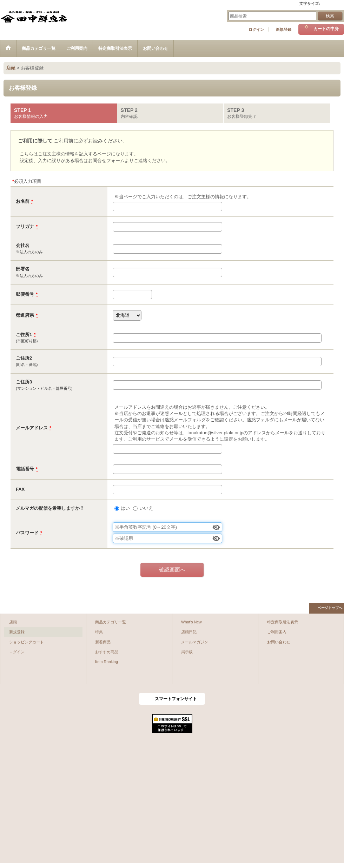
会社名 (22, 245)
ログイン (256, 29)
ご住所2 (24, 358)
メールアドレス (32, 427)
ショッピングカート (26, 642)
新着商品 (103, 642)
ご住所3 (24, 381)
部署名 (22, 269)
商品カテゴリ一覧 (110, 622)
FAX (20, 489)
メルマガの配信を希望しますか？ (50, 508)
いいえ (146, 508)
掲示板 (187, 652)
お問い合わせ (278, 642)
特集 (99, 632)
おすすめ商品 (106, 652)
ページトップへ (330, 608)
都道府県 (25, 315)
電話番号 (25, 468)
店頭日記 (189, 632)
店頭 (13, 622)
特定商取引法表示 (282, 622)
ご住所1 (24, 334)
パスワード (27, 532)
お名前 (22, 201)
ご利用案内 (276, 632)
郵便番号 (25, 294)
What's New (191, 622)
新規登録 (283, 29)
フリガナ (25, 226)
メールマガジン (194, 642)
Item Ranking (106, 662)
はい (125, 508)
